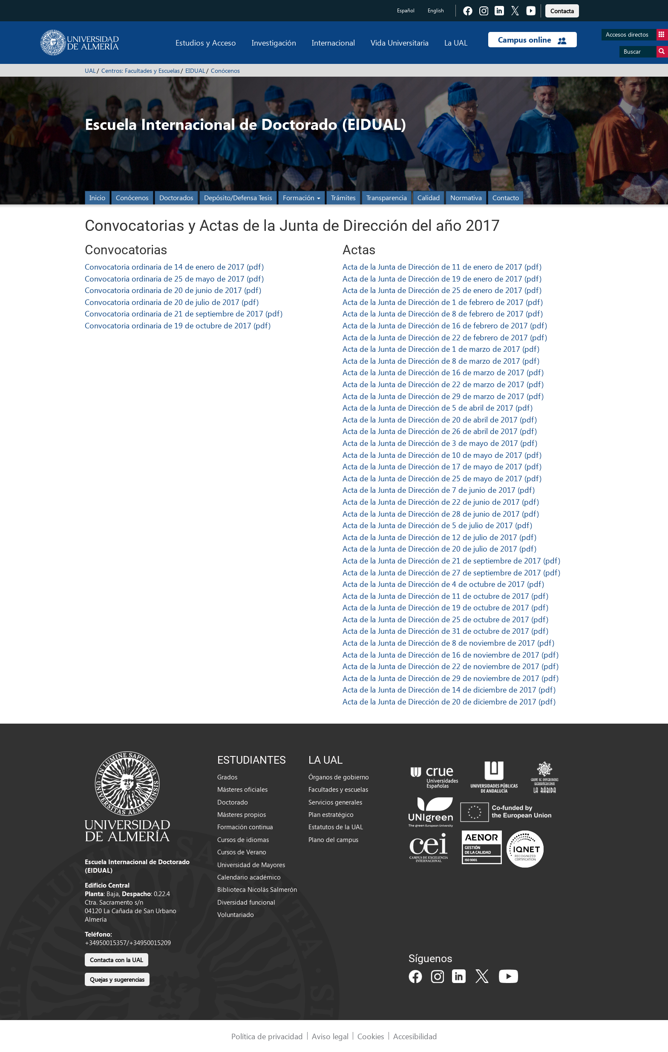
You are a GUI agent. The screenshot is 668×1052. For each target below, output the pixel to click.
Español (406, 10)
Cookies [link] (370, 1036)
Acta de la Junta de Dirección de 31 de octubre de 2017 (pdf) (445, 630)
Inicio (97, 197)
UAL (90, 70)
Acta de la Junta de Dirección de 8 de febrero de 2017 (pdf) (443, 313)
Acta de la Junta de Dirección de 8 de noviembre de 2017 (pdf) (448, 642)
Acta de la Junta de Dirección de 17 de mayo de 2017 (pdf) (442, 466)
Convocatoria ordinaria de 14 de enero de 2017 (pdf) (174, 266)
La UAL (455, 42)
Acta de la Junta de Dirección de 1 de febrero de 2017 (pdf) (443, 301)
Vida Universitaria (400, 42)
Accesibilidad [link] (415, 1036)
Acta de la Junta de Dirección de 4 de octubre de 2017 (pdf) (443, 583)
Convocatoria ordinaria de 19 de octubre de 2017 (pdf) (178, 325)
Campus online (532, 39)
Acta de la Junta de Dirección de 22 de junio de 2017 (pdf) (441, 501)
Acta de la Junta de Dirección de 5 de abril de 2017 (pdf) (438, 407)
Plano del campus (333, 839)
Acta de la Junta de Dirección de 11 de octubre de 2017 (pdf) (445, 595)
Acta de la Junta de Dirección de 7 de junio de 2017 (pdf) (439, 489)
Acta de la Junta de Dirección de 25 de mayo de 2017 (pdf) (442, 478)
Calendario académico (249, 877)
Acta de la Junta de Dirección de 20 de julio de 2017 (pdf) (439, 548)
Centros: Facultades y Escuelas (140, 70)
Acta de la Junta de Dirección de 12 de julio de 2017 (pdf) (439, 537)
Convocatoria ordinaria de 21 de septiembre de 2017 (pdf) (183, 313)
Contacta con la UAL (116, 960)
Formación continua (245, 826)
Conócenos (225, 70)
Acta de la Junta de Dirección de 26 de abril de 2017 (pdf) (440, 430)
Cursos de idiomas (243, 839)
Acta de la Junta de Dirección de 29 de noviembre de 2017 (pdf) (451, 678)
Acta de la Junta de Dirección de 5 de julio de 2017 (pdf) (437, 525)
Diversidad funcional (246, 902)
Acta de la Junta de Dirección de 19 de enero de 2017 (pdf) (442, 278)
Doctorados (176, 197)
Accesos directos (637, 34)
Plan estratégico (331, 814)
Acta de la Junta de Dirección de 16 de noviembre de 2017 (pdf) (451, 654)
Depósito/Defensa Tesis (238, 197)
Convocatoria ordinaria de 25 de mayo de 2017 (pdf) (174, 278)
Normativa (466, 197)
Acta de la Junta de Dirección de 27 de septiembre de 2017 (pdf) (451, 572)
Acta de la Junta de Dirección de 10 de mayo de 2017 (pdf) (442, 454)
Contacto (505, 197)
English (436, 10)
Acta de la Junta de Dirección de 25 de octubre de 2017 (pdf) (445, 619)
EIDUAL (195, 70)
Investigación (274, 42)
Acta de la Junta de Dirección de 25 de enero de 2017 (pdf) (442, 290)
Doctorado (232, 802)
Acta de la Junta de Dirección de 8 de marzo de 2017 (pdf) (441, 360)
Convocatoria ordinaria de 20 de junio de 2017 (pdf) (173, 290)
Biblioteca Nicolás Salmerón (257, 889)
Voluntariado (235, 914)
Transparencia (386, 197)
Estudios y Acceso (206, 42)
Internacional (333, 42)
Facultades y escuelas (338, 789)
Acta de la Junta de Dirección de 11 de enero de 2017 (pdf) (442, 266)
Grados (227, 777)
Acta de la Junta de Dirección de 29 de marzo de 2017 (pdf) (443, 396)
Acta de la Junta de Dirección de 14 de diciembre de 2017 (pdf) (449, 689)
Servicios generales (335, 802)
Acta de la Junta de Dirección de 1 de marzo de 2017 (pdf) (441, 348)
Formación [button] (301, 197)
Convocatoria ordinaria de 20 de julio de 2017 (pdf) (172, 301)
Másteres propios (241, 814)
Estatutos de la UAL (335, 826)
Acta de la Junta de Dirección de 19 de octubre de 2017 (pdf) (445, 607)
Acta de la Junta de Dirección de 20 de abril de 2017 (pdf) (440, 419)
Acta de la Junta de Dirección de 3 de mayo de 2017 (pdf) (440, 442)
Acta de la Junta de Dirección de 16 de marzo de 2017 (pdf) (443, 372)
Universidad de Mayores (251, 864)
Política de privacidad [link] (267, 1036)
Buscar (646, 51)
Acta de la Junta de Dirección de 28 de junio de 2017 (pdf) (441, 513)
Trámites (343, 197)
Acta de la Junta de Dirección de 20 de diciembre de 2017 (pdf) (449, 701)
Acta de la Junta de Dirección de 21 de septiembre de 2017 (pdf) (451, 560)
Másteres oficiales (242, 789)
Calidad (429, 197)
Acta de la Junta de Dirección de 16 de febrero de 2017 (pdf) (445, 325)
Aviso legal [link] (330, 1036)
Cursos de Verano (241, 852)
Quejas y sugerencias (117, 979)
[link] (562, 9)
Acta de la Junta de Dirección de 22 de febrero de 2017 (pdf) (445, 337)
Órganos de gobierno (338, 777)
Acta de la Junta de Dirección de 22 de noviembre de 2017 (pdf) (451, 666)
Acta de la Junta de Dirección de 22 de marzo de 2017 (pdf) (443, 384)
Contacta (562, 11)
